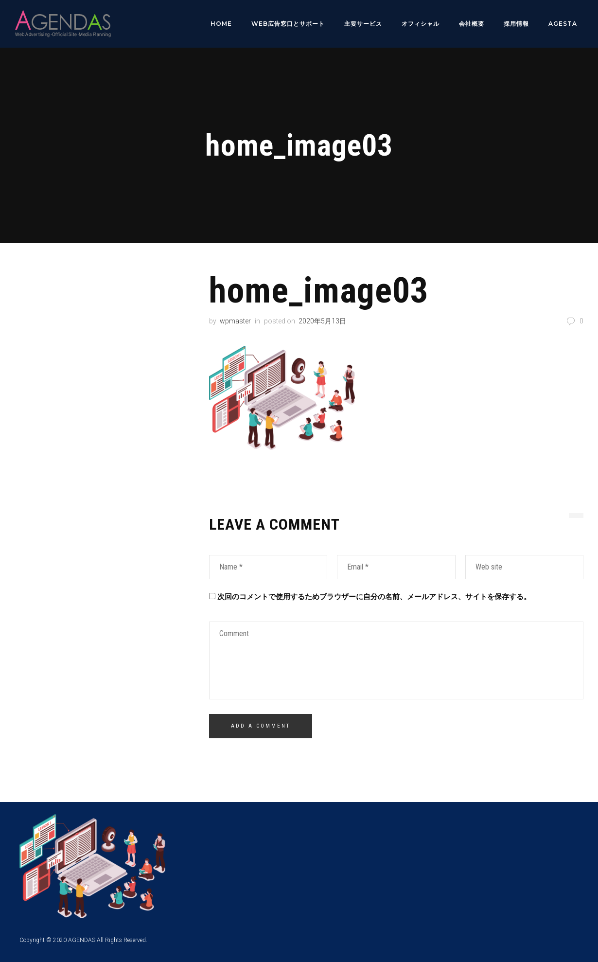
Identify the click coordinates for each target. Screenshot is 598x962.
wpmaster (235, 320)
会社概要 (471, 23)
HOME (221, 23)
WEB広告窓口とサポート (288, 23)
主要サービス (363, 23)
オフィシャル (421, 23)
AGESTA (562, 23)
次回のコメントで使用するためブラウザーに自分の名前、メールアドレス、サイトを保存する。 (374, 596)
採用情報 (516, 23)
